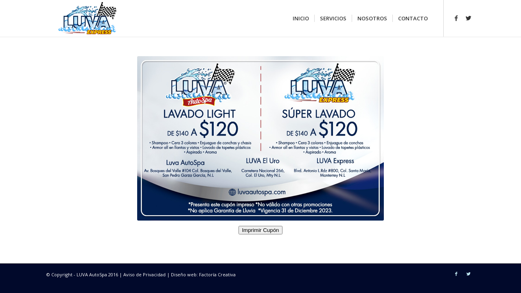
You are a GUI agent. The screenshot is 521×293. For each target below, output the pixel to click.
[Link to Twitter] (468, 18)
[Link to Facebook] (456, 18)
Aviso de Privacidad (145, 274)
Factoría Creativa (217, 274)
